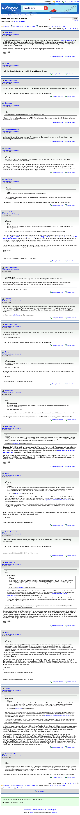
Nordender (9, 103)
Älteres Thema (20, 788)
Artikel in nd (16, 315)
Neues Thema (31, 26)
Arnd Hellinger (19, 21)
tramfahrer (9, 179)
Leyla (7, 63)
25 (50, 26)
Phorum (31, 812)
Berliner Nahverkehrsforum (15, 15)
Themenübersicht (18, 26)
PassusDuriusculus (12, 129)
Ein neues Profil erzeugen (72, 1)
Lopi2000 (8, 148)
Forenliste (6, 26)
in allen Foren (61, 26)
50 (52, 26)
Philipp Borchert (11, 80)
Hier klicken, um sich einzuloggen (12, 802)
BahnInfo (54, 812)
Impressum (27, 809)
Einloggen (58, 1)
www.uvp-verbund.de (67, 40)
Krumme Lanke (10, 754)
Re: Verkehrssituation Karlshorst (11, 301)
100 (55, 26)
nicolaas (8, 299)
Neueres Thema (7, 788)
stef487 (7, 688)
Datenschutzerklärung (39, 809)
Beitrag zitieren (71, 56)
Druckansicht (40, 791)
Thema (27, 15)
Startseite (4, 15)
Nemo (7, 352)
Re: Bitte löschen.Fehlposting (10, 34)
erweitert (76, 20)
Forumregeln (52, 809)
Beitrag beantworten (57, 56)
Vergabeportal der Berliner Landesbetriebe (57, 499)
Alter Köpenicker (11, 268)
